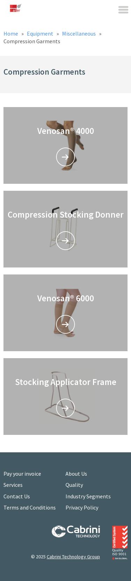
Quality (74, 484)
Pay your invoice (22, 473)
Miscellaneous (79, 33)
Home (11, 33)
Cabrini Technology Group (73, 556)
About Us (76, 473)
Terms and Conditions (29, 507)
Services (13, 484)
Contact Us (16, 496)
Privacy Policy (82, 507)
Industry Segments (88, 496)
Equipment (40, 33)
